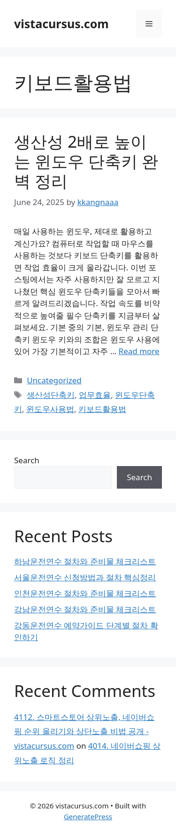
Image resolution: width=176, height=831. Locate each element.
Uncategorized (54, 380)
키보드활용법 (102, 409)
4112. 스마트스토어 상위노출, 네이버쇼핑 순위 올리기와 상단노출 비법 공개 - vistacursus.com (84, 731)
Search (26, 460)
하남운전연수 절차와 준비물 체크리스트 (85, 561)
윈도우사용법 (50, 409)
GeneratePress (88, 816)
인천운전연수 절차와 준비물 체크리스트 (85, 593)
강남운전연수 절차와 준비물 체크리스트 (85, 609)
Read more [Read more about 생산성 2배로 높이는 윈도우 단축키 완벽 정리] (139, 351)
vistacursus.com (61, 24)
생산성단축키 (51, 394)
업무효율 (95, 394)
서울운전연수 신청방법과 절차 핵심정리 (85, 577)
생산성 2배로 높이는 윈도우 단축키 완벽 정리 (86, 161)
